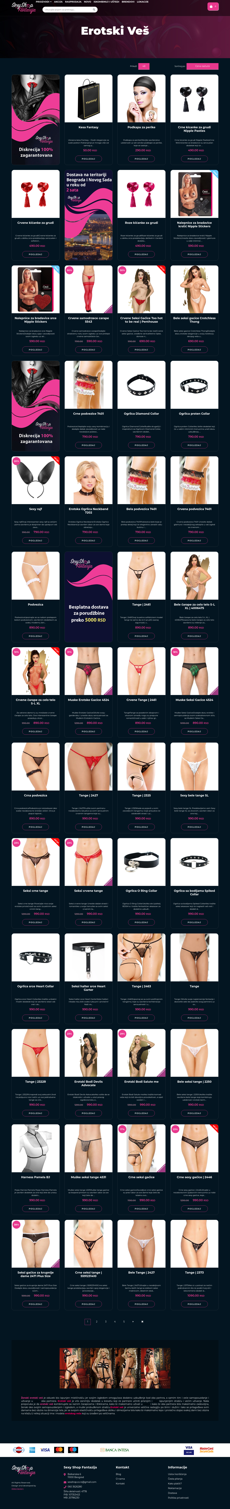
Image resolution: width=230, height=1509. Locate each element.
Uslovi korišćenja (177, 1474)
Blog (118, 1474)
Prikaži (133, 66)
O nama (120, 1478)
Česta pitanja (175, 1478)
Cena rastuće (202, 66)
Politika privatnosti (178, 1497)
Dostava (172, 1493)
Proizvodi (43, 1)
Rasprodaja (73, 1)
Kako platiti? (175, 1483)
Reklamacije (175, 1488)
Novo (87, 1)
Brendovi (128, 1)
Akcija (58, 1)
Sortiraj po (180, 66)
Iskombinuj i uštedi (106, 1)
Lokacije (142, 1)
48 (143, 66)
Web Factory (18, 1488)
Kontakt (120, 1483)
